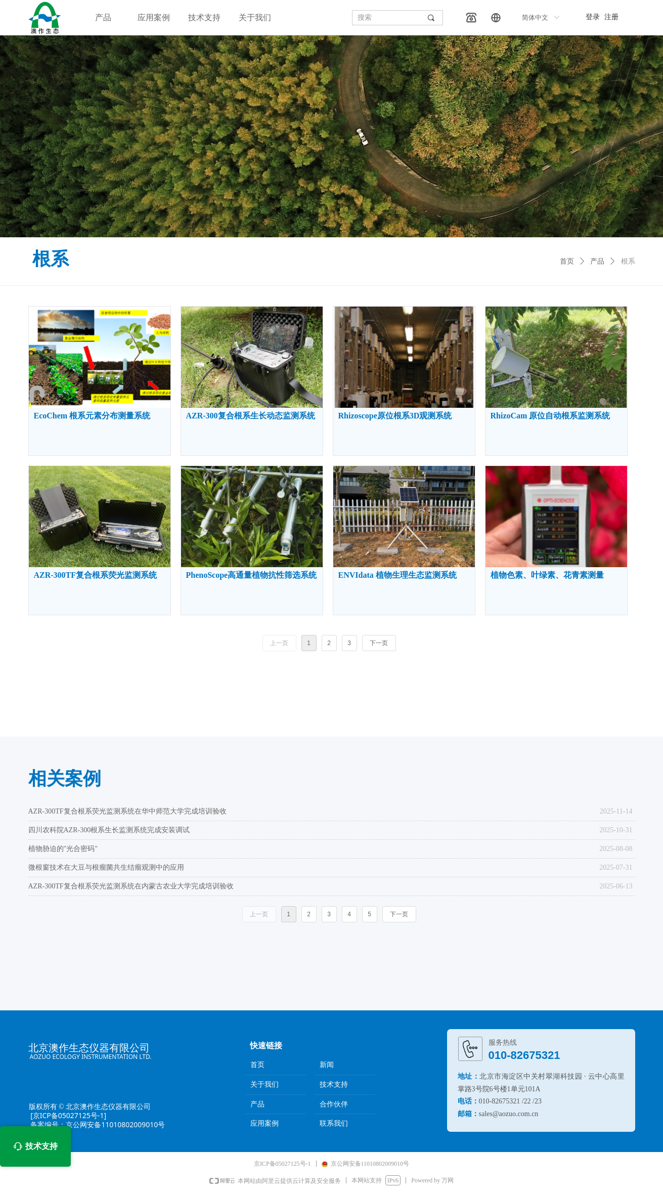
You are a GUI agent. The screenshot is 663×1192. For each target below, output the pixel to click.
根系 (628, 261)
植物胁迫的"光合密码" (63, 849)
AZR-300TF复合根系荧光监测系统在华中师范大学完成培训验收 (127, 811)
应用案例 (154, 17)
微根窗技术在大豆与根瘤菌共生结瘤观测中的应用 (106, 867)
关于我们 (255, 17)
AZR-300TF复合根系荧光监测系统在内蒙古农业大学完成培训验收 (131, 886)
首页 (567, 261)
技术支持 (204, 17)
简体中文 (535, 17)
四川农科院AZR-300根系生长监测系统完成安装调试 (109, 830)
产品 (103, 17)
